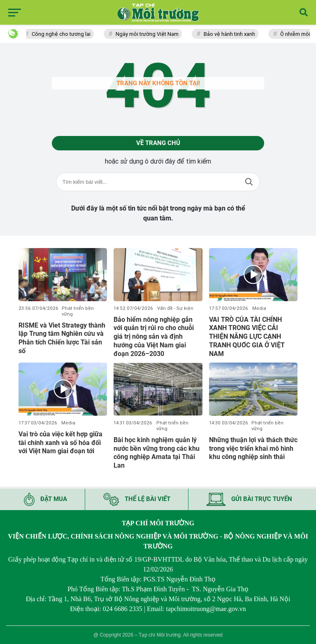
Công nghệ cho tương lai (63, 34)
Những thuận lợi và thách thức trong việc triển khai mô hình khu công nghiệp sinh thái (253, 448)
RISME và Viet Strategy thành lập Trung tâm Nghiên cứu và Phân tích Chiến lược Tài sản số (62, 338)
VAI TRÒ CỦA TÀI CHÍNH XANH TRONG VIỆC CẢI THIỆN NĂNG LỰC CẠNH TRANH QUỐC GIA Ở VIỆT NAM (247, 337)
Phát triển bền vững (78, 311)
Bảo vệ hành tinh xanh (231, 34)
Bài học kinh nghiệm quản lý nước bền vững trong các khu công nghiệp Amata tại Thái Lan (157, 452)
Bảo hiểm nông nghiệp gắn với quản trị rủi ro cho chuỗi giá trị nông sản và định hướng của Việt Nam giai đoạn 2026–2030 (154, 337)
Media (259, 308)
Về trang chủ (158, 143)
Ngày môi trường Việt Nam (149, 34)
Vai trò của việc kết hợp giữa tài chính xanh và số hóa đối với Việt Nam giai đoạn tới (60, 442)
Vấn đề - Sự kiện (175, 308)
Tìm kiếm (249, 182)
